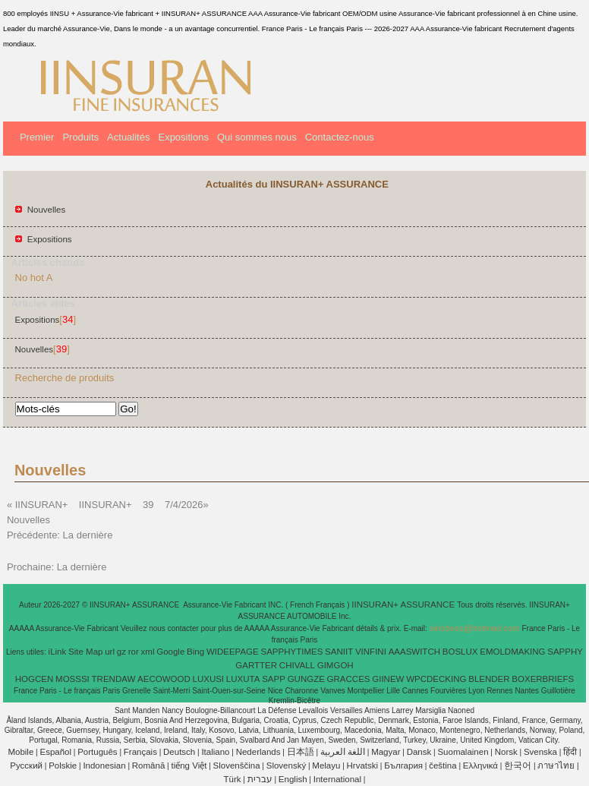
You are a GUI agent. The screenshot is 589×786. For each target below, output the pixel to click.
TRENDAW (114, 678)
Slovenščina (236, 765)
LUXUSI (209, 678)
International (337, 779)
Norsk (506, 751)
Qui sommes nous (257, 137)
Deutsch (179, 751)
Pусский (26, 765)
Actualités (128, 137)
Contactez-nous (339, 137)
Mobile (20, 751)
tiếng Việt (188, 765)
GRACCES (348, 678)
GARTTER (256, 665)
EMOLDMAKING (512, 651)
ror (133, 651)
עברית (259, 779)
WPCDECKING (436, 678)
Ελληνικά (480, 765)
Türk (232, 779)
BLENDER (488, 678)
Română (148, 765)
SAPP (273, 678)
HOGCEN (34, 678)
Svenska (540, 751)
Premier (37, 137)
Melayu (326, 765)
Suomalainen (462, 751)
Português (97, 751)
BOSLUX (460, 651)
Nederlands (258, 751)
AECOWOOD (164, 678)
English (293, 779)
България (403, 765)
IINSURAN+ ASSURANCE (404, 604)
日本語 (300, 751)
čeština (442, 765)
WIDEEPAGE (232, 651)
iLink (58, 651)
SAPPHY (565, 651)
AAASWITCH (414, 651)
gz (121, 651)
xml (148, 651)
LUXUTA (243, 678)
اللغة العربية (342, 751)
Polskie (63, 765)
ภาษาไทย (556, 765)
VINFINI (370, 651)
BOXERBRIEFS (543, 678)
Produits (80, 137)
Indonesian (104, 765)
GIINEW (388, 678)
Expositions (183, 137)
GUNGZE (306, 678)
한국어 (517, 765)
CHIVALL (297, 665)
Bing (195, 651)
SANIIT (339, 651)
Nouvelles (46, 209)
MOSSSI (72, 678)
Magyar (385, 751)
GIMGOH (335, 665)
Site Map (85, 651)
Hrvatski (363, 765)
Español (55, 751)
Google (170, 651)
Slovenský (286, 765)
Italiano (215, 751)
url (110, 651)
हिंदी (570, 751)
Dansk (419, 751)
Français (140, 751)
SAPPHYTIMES (292, 651)
